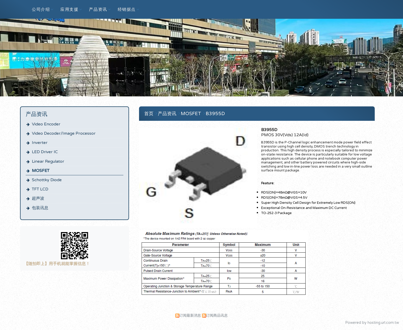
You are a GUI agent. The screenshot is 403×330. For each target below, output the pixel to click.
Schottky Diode (47, 179)
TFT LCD (40, 189)
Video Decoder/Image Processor (64, 133)
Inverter (40, 142)
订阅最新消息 (190, 315)
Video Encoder (46, 124)
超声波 (38, 198)
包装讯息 (40, 207)
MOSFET (40, 170)
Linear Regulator (48, 161)
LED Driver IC (45, 151)
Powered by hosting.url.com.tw (372, 322)
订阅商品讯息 (217, 315)
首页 (148, 113)
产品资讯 (168, 113)
